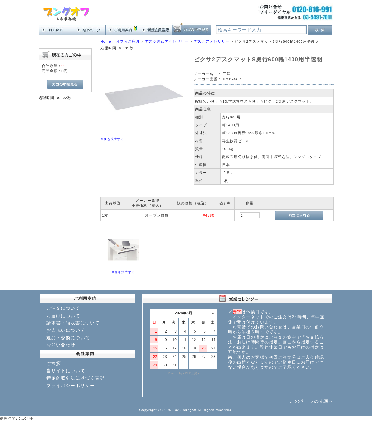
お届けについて (63, 315)
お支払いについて (65, 330)
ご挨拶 (53, 363)
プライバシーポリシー (70, 385)
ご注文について (63, 308)
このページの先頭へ (311, 401)
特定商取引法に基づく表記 (75, 377)
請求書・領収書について (73, 322)
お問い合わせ (61, 344)
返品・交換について (68, 337)
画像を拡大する (112, 139)
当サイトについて (65, 370)
